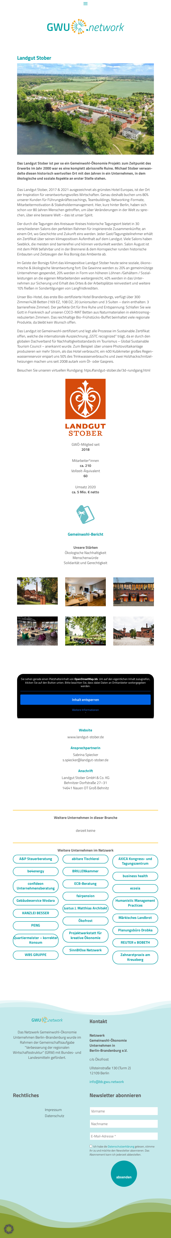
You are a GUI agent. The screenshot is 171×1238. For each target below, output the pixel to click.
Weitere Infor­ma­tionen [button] (85, 709)
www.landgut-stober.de (85, 737)
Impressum (53, 1110)
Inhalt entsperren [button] (85, 699)
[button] (9, 1229)
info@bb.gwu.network (107, 1081)
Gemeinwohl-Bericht (85, 534)
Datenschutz (54, 1116)
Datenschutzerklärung (121, 1146)
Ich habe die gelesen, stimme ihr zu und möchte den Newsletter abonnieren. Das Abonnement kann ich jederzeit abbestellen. (122, 1150)
